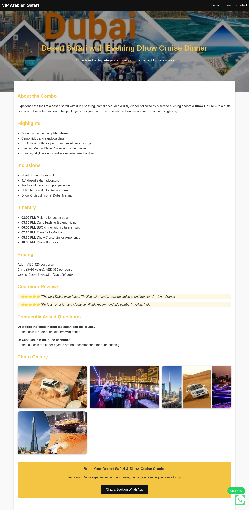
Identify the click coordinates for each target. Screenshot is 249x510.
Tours (227, 5)
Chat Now (236, 490)
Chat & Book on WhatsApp (124, 489)
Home (215, 5)
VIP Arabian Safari (20, 5)
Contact (241, 5)
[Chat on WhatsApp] (240, 500)
